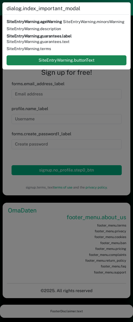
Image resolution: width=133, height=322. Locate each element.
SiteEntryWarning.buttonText (66, 60)
